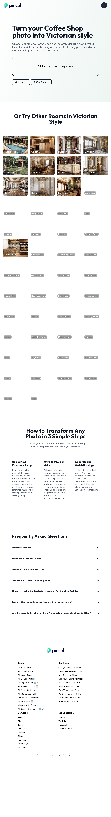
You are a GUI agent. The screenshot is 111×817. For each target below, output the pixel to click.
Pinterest (62, 774)
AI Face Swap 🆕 (25, 758)
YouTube (62, 778)
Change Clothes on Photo (69, 725)
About (20, 793)
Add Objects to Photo (67, 732)
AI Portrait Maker (26, 728)
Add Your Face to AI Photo (70, 736)
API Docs (22, 804)
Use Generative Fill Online (69, 740)
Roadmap (22, 797)
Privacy (21, 786)
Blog (20, 778)
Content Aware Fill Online (69, 751)
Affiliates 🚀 (23, 801)
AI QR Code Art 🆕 (26, 736)
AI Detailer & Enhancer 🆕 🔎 (31, 766)
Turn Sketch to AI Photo (69, 755)
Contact (21, 789)
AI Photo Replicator (27, 747)
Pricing (21, 774)
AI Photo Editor (25, 725)
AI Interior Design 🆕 (27, 751)
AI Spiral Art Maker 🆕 (28, 743)
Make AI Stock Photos (68, 758)
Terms (21, 782)
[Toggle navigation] (104, 5)
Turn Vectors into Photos (69, 747)
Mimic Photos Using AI (68, 743)
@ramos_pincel (68, 812)
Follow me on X (65, 786)
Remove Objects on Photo (70, 728)
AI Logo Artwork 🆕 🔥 (28, 740)
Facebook (62, 782)
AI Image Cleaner (25, 732)
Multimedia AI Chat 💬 (28, 762)
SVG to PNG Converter (28, 755)
